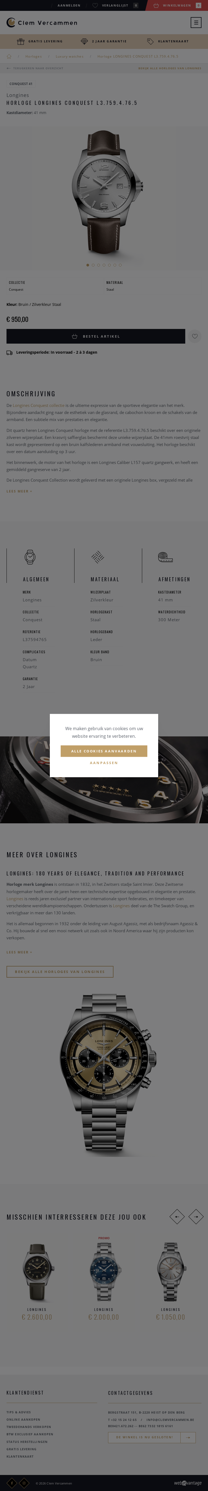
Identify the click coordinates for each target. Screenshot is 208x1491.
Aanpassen (104, 763)
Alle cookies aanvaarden (104, 751)
